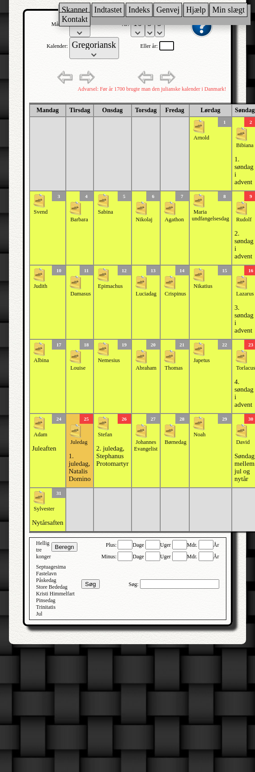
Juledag (78, 442)
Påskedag (46, 580)
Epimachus (110, 286)
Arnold (201, 138)
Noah (199, 434)
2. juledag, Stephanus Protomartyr (112, 456)
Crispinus (175, 294)
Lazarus (245, 294)
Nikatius (202, 286)
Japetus (201, 360)
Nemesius (109, 360)
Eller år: (149, 46)
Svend (40, 212)
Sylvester (44, 509)
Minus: (109, 556)
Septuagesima (51, 567)
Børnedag (176, 442)
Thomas (174, 368)
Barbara (79, 219)
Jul (39, 614)
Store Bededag (52, 587)
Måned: (60, 24)
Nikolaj (144, 219)
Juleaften (44, 448)
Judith (40, 286)
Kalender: (58, 46)
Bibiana (245, 145)
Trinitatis (46, 607)
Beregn (64, 547)
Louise (77, 368)
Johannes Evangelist (146, 445)
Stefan (105, 434)
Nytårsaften (48, 522)
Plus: (112, 545)
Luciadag (146, 294)
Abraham (146, 368)
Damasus (80, 294)
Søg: (134, 584)
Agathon (174, 219)
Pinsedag (45, 600)
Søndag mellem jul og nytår (244, 467)
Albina (41, 360)
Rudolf (244, 219)
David (243, 442)
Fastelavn (46, 573)
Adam (40, 434)
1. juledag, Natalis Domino (79, 467)
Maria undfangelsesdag (210, 215)
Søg (90, 584)
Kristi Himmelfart (55, 594)
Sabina (105, 212)
